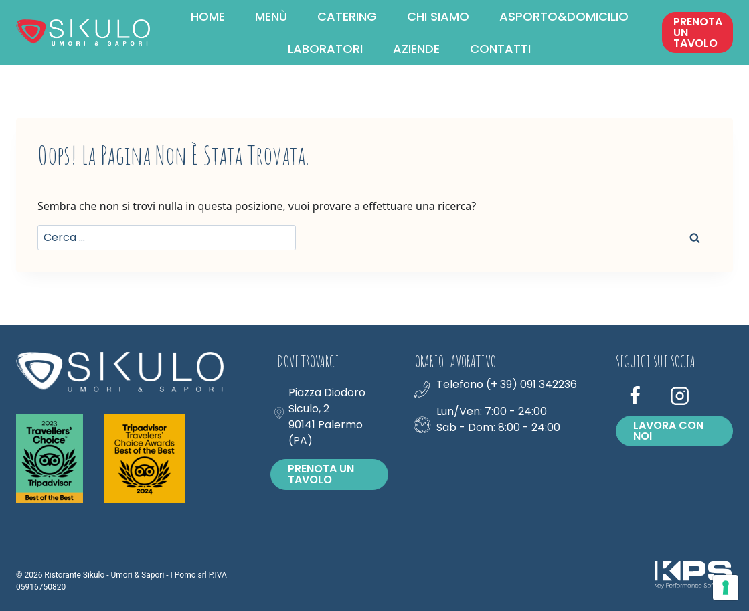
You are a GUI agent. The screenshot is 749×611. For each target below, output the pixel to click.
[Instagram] (680, 396)
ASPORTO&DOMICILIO (564, 16)
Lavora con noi (668, 431)
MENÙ (271, 16)
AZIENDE (416, 48)
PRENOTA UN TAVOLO (697, 32)
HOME (208, 16)
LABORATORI (325, 48)
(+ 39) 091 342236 (531, 384)
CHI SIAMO (438, 16)
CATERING (347, 16)
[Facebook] (635, 396)
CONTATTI (500, 48)
